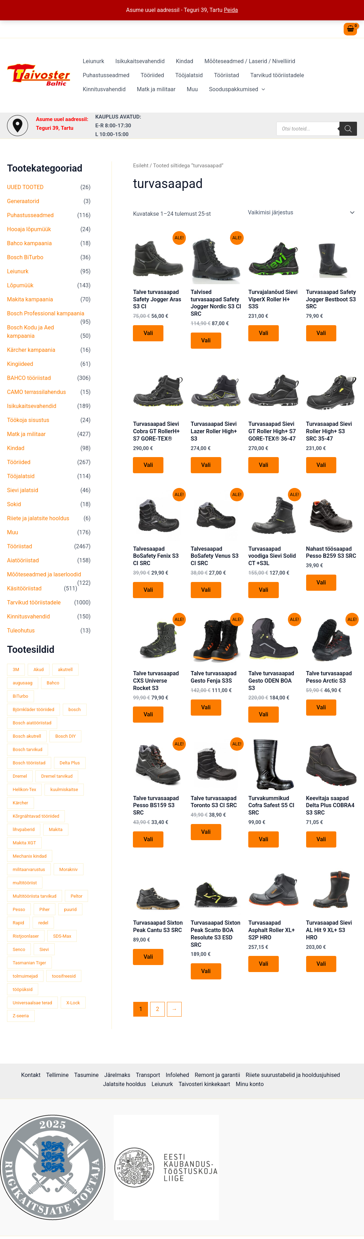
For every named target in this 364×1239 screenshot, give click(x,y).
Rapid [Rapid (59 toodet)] (18, 922)
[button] (261, 89)
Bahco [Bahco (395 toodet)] (53, 682)
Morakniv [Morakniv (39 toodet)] (68, 869)
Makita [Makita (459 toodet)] (55, 829)
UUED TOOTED (25, 187)
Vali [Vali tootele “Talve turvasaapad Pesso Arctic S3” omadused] (321, 707)
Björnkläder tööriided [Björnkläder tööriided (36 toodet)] (33, 709)
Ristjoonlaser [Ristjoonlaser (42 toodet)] (26, 936)
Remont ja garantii (217, 1075)
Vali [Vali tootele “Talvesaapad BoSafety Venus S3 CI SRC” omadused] (206, 590)
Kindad (184, 61)
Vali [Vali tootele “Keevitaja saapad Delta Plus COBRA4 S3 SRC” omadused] (321, 839)
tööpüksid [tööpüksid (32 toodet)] (22, 989)
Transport (148, 1075)
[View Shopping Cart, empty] (350, 29)
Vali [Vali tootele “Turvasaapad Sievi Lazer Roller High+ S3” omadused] (206, 465)
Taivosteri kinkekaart (204, 1084)
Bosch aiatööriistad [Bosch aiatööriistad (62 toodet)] (32, 722)
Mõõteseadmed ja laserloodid (44, 574)
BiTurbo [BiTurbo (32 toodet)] (20, 696)
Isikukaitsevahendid (139, 61)
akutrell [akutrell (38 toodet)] (65, 669)
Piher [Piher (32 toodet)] (44, 909)
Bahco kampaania (29, 243)
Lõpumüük (20, 285)
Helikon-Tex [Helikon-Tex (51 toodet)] (24, 789)
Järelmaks (117, 1075)
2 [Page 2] (157, 1009)
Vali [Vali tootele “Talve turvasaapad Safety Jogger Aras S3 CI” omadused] (148, 333)
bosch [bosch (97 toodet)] (74, 709)
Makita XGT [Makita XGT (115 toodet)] (24, 842)
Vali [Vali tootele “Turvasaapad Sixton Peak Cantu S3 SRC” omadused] (148, 956)
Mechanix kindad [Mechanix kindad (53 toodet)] (29, 856)
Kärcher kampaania (31, 350)
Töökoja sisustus (28, 420)
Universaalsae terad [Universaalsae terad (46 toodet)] (32, 1002)
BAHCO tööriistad (29, 378)
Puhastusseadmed (106, 75)
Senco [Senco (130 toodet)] (19, 949)
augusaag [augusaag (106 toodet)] (22, 682)
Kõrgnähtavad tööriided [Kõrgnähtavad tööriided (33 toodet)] (36, 816)
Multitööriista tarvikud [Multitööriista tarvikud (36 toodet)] (34, 896)
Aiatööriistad (23, 560)
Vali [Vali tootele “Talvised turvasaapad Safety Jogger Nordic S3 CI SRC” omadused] (206, 340)
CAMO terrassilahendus (36, 392)
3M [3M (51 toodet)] (16, 669)
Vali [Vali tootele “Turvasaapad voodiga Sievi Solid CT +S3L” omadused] (263, 590)
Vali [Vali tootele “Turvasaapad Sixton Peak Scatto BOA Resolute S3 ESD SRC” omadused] (206, 971)
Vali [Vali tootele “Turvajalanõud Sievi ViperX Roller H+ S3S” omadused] (263, 333)
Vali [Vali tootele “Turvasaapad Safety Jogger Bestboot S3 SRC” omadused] (321, 333)
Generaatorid (23, 201)
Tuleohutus (21, 630)
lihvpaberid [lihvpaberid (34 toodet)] (23, 829)
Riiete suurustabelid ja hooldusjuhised (293, 1075)
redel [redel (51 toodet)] (43, 922)
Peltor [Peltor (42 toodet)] (77, 896)
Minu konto (250, 1084)
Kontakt (30, 1075)
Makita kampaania (30, 299)
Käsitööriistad (24, 588)
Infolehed (177, 1075)
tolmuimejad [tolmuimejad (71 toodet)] (25, 976)
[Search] (348, 129)
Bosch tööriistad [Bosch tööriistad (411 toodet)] (29, 762)
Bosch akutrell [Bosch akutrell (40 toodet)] (27, 736)
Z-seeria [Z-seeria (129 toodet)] (21, 1015)
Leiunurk (93, 61)
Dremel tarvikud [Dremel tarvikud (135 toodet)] (57, 776)
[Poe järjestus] (301, 213)
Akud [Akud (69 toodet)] (38, 669)
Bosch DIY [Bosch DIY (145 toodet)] (65, 736)
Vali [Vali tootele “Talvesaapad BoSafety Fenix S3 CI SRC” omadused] (148, 590)
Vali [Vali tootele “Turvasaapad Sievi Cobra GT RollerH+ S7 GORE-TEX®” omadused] (148, 465)
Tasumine (86, 1075)
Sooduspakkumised (237, 89)
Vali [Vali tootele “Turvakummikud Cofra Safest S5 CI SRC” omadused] (263, 839)
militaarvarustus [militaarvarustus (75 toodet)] (29, 869)
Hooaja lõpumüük (29, 229)
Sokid (14, 504)
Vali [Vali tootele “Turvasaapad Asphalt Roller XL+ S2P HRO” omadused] (263, 963)
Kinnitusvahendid (104, 89)
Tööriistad (226, 75)
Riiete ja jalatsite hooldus (38, 518)
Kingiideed (20, 364)
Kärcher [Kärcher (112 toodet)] (20, 802)
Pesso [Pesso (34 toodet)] (19, 909)
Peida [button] (231, 10)
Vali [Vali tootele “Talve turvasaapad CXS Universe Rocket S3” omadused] (148, 714)
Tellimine (57, 1075)
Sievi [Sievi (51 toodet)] (44, 949)
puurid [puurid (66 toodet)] (70, 909)
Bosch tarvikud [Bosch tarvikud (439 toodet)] (27, 749)
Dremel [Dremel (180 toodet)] (20, 776)
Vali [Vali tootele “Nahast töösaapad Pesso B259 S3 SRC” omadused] (321, 582)
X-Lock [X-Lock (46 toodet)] (73, 1002)
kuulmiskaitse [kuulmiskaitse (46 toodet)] (64, 789)
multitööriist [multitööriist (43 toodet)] (25, 882)
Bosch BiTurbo (25, 257)
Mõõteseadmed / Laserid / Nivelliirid (249, 61)
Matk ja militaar (156, 89)
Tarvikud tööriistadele (277, 75)
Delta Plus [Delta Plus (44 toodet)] (70, 762)
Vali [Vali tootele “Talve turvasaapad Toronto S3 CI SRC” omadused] (206, 832)
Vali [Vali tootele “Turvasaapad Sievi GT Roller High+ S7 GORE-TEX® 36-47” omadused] (263, 465)
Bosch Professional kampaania (45, 313)
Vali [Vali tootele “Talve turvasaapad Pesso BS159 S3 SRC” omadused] (148, 839)
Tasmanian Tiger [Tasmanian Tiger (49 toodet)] (29, 962)
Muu (192, 89)
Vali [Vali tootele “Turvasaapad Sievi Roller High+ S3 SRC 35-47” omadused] (321, 465)
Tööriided (152, 75)
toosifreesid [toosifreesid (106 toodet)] (64, 976)
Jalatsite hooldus (124, 1084)
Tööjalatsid (189, 75)
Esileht (140, 165)
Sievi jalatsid (22, 490)
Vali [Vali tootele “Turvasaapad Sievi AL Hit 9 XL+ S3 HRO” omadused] (321, 963)
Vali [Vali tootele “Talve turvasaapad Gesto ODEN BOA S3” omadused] (263, 714)
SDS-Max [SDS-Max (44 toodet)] (62, 936)
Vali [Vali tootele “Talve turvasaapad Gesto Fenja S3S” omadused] (206, 707)
